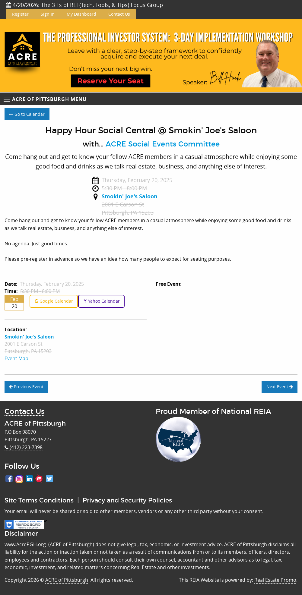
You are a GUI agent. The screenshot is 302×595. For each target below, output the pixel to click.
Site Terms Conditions (39, 500)
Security (133, 500)
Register (20, 14)
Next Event (279, 386)
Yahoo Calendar (101, 301)
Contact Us (119, 14)
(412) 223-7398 (24, 447)
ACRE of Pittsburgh (66, 580)
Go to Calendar (27, 114)
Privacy (94, 500)
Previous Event (26, 386)
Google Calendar (54, 301)
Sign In (48, 14)
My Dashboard (81, 14)
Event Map (16, 358)
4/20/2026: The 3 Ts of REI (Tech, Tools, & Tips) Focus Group (84, 4)
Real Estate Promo (275, 580)
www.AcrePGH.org (25, 544)
